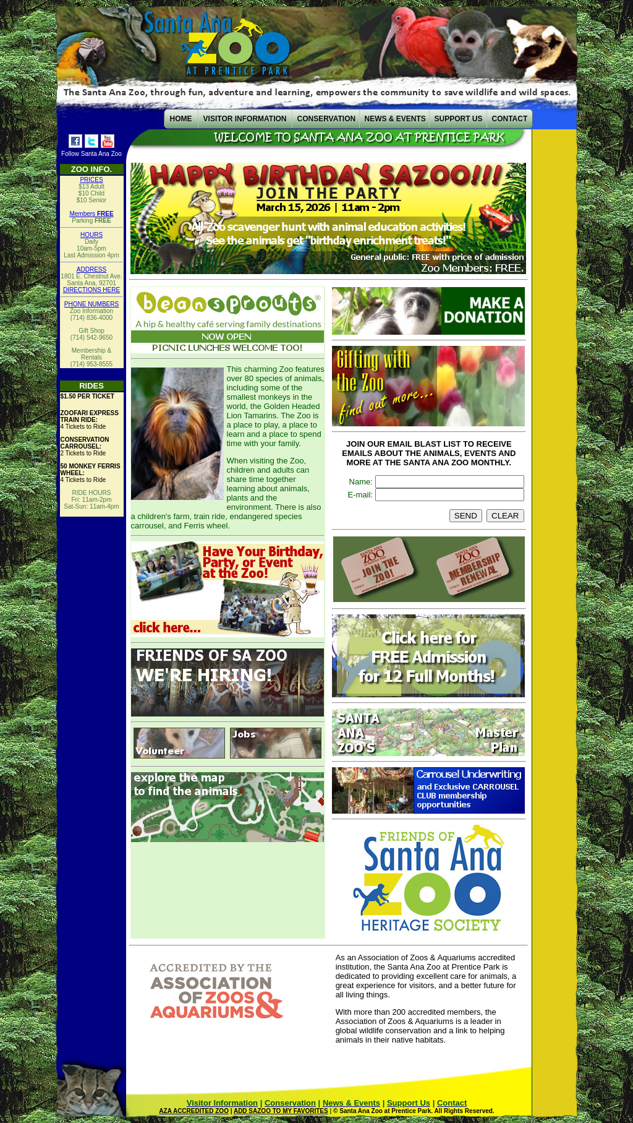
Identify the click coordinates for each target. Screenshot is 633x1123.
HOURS (91, 234)
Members (91, 213)
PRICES (91, 179)
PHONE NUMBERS (91, 304)
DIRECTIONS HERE (91, 289)
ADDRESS (91, 269)
